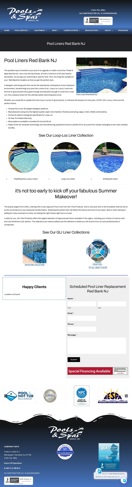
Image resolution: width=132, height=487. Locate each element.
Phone (71, 324)
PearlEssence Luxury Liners (26, 179)
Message (72, 335)
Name (71, 299)
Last (99, 308)
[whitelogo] (24, 8)
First (69, 308)
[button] (5, 395)
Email (71, 313)
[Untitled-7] (66, 444)
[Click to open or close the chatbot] (124, 480)
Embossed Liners (110, 179)
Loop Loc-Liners (68, 179)
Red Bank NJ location (17, 80)
